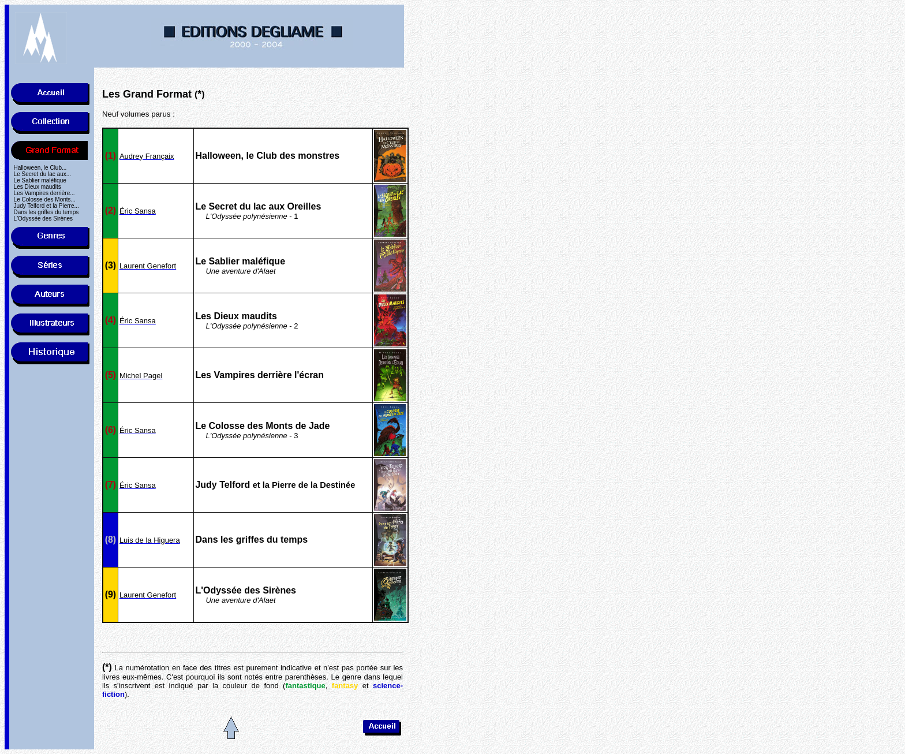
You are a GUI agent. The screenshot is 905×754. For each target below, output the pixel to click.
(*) (107, 667)
